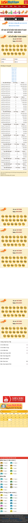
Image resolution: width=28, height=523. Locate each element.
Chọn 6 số (14, 73)
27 (7, 415)
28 (11, 415)
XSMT (6, 6)
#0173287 (19, 39)
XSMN (2, 6)
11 (11, 419)
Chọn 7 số (14, 72)
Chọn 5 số (14, 75)
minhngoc (20, 520)
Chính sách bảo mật (14, 518)
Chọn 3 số (14, 78)
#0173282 (19, 321)
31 (22, 415)
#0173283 (19, 300)
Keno (20, 6)
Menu (26, 2)
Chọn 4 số (14, 76)
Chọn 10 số (14, 68)
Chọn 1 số (14, 81)
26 (3, 415)
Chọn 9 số (14, 69)
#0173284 (19, 250)
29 (15, 415)
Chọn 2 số (14, 79)
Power (24, 6)
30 (18, 415)
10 (7, 419)
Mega (15, 6)
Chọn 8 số (14, 70)
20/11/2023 (19, 41)
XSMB (11, 6)
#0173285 (19, 230)
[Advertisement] (14, 192)
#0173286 (19, 209)
